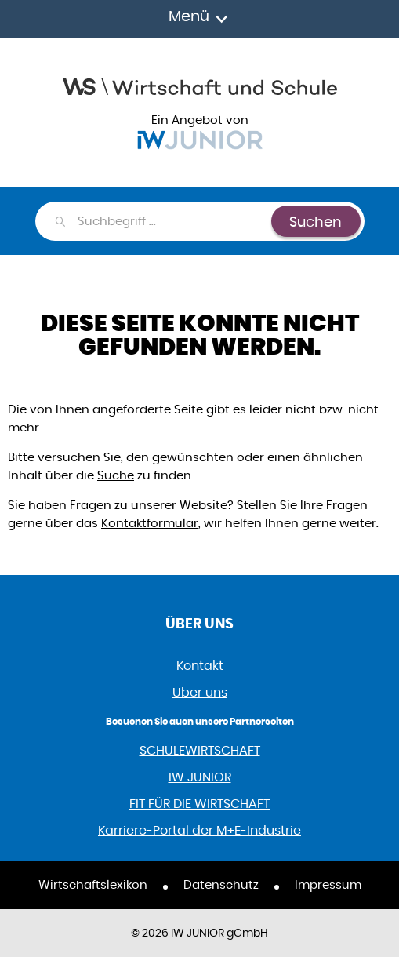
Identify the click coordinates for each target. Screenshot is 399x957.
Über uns (199, 692)
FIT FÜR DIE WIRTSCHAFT (199, 804)
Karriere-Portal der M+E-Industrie (199, 830)
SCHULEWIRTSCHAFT (200, 750)
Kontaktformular (149, 523)
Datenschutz (221, 884)
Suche (115, 475)
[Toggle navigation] (199, 19)
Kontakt (199, 666)
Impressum (328, 884)
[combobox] (173, 221)
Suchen (315, 221)
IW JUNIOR (200, 777)
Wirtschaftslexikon (92, 884)
